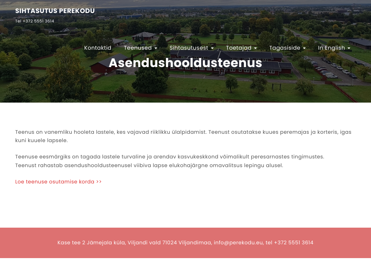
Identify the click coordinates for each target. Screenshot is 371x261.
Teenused (140, 48)
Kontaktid (97, 48)
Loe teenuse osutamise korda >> (58, 181)
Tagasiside (287, 48)
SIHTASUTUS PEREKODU (55, 11)
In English (334, 48)
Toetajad (241, 48)
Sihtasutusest (192, 48)
